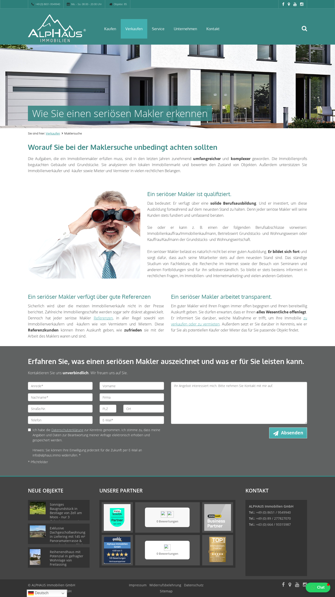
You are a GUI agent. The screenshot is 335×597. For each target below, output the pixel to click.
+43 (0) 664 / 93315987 (273, 524)
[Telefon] (60, 420)
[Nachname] (60, 397)
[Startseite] (60, 28)
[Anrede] (60, 386)
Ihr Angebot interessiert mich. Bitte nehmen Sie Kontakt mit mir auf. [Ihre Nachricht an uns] (239, 403)
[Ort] (143, 409)
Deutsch (38, 593)
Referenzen (103, 318)
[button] (318, 587)
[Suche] (306, 31)
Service (158, 28)
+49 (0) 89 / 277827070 (273, 518)
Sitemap (166, 591)
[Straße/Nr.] (60, 409)
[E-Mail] (132, 420)
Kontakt (213, 28)
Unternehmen (185, 28)
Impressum (138, 585)
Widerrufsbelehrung (165, 585)
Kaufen (110, 28)
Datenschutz (194, 585)
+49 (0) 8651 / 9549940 (273, 512)
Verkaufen (134, 28)
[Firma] (132, 397)
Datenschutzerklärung (67, 430)
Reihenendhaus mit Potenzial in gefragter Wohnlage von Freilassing (66, 558)
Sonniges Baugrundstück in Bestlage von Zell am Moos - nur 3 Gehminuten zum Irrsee (68, 512)
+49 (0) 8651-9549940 (47, 4)
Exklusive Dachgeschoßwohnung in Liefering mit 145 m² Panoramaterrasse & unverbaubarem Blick (67, 536)
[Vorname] (132, 386)
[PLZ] (108, 409)
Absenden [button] (292, 433)
